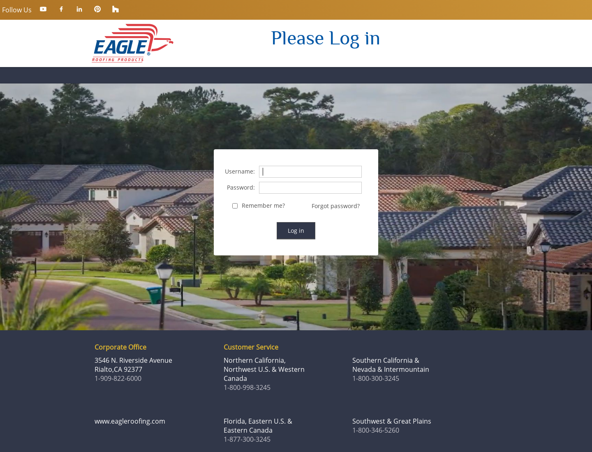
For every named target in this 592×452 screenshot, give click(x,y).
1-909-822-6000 (118, 378)
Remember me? (263, 205)
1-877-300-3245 (247, 439)
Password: (241, 187)
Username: (240, 171)
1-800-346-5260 (375, 430)
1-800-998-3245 (247, 387)
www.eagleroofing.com (130, 421)
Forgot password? (336, 206)
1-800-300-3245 (375, 378)
